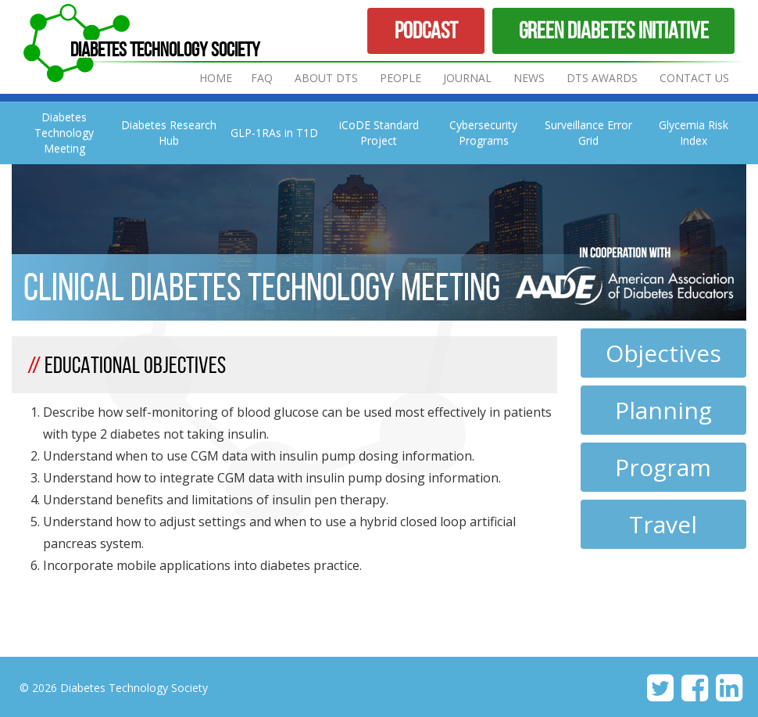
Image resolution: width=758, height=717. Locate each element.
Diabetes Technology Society (165, 49)
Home (215, 77)
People (400, 77)
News (529, 77)
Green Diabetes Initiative (614, 30)
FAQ (262, 77)
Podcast (426, 30)
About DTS (326, 77)
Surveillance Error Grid (588, 132)
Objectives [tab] (663, 353)
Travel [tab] (663, 524)
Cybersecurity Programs (483, 132)
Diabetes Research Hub (168, 132)
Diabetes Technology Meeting (64, 132)
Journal (469, 77)
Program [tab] (663, 467)
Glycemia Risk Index (693, 132)
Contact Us (694, 77)
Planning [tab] (663, 410)
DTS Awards (602, 77)
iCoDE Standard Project (379, 132)
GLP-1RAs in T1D (274, 132)
